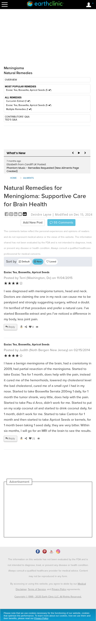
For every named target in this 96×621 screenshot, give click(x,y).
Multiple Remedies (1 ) (19, 109)
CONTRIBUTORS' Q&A (17, 116)
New (38, 261)
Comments (61, 222)
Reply (10, 326)
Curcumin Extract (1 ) (18, 101)
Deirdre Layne (41, 214)
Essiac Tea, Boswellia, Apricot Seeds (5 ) (28, 90)
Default (24, 261)
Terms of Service (37, 589)
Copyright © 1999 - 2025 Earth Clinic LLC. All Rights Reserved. (48, 596)
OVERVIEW (11, 79)
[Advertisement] (36, 511)
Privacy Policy (59, 589)
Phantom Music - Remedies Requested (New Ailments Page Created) (43, 169)
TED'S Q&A (11, 119)
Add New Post (33, 222)
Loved (51, 261)
